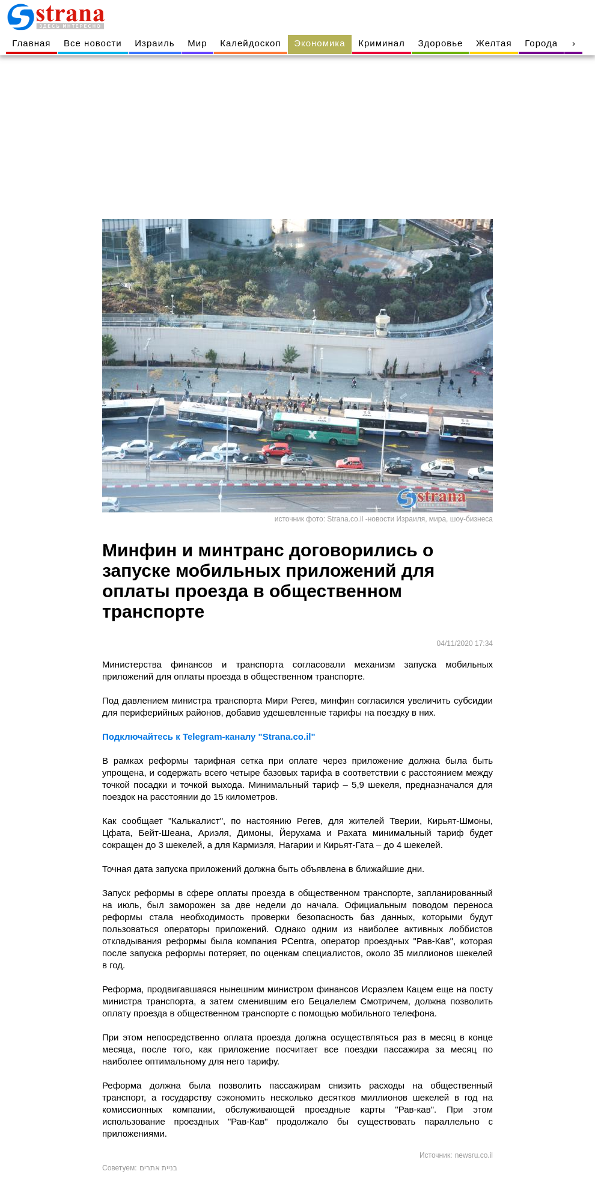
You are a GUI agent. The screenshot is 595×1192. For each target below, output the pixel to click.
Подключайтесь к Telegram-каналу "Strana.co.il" (209, 736)
